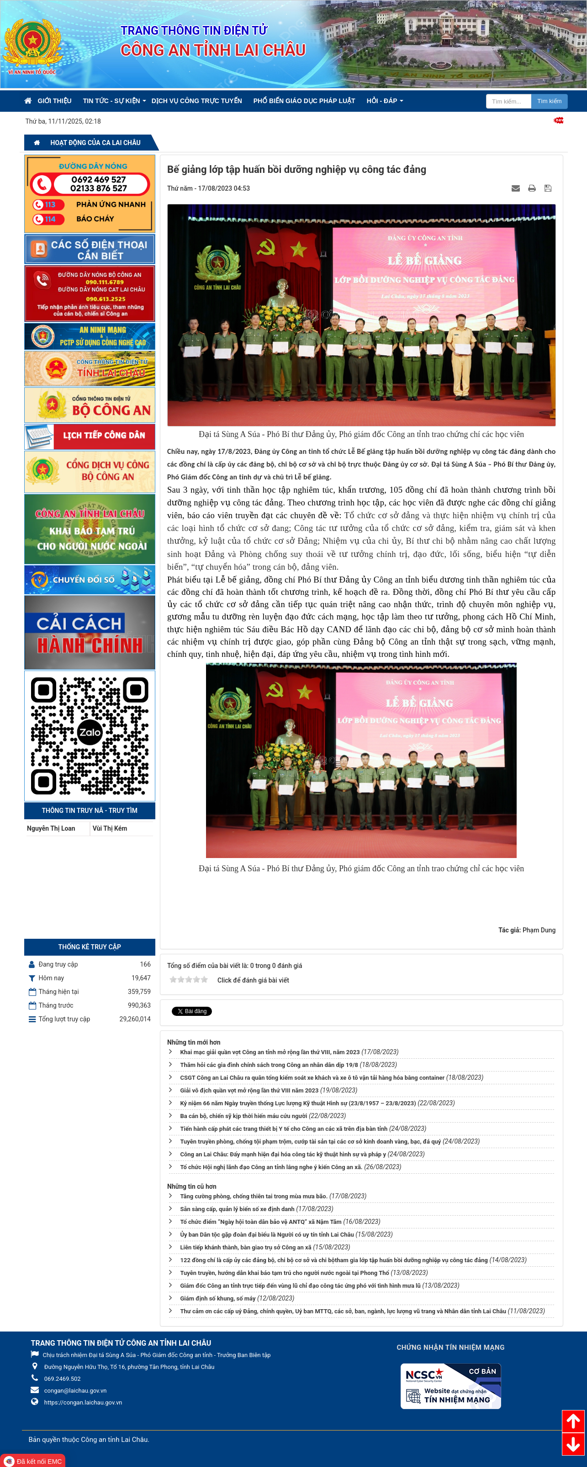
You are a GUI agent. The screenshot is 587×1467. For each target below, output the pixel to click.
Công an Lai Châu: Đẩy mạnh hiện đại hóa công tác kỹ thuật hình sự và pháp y (283, 1154)
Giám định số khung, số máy (217, 1298)
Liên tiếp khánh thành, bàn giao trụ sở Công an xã (245, 1247)
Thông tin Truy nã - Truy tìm (89, 810)
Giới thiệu (55, 100)
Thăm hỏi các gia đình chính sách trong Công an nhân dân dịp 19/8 (269, 1064)
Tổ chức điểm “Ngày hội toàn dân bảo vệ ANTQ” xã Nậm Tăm (260, 1221)
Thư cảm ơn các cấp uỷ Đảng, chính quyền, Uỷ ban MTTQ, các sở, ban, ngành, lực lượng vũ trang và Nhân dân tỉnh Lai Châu (343, 1311)
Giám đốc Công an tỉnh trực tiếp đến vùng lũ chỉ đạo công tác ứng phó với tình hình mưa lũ (300, 1285)
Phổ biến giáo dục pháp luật (304, 100)
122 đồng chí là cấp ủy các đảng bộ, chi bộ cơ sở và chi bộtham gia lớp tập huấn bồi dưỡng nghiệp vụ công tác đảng (334, 1260)
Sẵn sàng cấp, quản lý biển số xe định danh (237, 1209)
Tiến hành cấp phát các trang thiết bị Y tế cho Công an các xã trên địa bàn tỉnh (283, 1128)
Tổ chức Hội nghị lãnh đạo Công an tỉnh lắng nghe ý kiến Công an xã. (271, 1167)
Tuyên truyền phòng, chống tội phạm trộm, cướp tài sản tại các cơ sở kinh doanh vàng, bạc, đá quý (310, 1141)
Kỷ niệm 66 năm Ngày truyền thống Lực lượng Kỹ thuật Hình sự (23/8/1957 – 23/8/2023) (298, 1103)
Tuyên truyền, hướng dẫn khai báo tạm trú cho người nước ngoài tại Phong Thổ (284, 1272)
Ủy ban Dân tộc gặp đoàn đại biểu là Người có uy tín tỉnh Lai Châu (267, 1234)
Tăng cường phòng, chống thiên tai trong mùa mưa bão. (254, 1196)
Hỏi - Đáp (382, 100)
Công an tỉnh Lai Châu (114, 1440)
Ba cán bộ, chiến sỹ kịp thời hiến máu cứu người (243, 1116)
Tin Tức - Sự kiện (111, 100)
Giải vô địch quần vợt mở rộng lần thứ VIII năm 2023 (249, 1090)
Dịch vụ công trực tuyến (197, 100)
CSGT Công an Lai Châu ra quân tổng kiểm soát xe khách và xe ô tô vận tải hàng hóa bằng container (312, 1077)
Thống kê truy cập (89, 947)
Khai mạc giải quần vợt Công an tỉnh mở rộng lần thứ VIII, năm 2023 (270, 1052)
